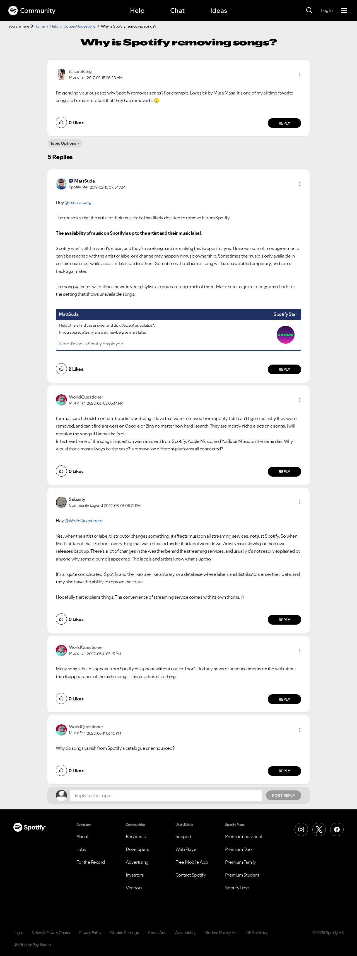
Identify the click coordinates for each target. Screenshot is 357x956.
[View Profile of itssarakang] (80, 71)
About (82, 836)
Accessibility (185, 932)
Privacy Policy (90, 932)
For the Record (90, 862)
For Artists (136, 836)
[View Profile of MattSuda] (84, 181)
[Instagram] (301, 829)
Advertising (137, 862)
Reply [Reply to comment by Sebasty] (285, 620)
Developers (137, 849)
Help (137, 10)
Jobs (81, 849)
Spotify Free (237, 888)
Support (183, 836)
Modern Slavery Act (220, 932)
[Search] (309, 10)
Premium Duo (238, 849)
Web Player (186, 849)
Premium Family (240, 862)
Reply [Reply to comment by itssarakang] (285, 123)
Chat (177, 10)
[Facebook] (337, 829)
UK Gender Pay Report (32, 944)
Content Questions (80, 26)
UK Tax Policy (257, 932)
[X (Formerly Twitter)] (319, 829)
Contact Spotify (190, 875)
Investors (135, 875)
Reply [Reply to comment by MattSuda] (285, 369)
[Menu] (344, 10)
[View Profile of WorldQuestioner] (86, 397)
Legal (18, 932)
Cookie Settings (124, 932)
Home (39, 26)
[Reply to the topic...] (166, 795)
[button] (300, 74)
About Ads (157, 932)
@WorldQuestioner (84, 521)
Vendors (134, 888)
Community (31, 10)
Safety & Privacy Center (51, 932)
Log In (326, 10)
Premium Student (242, 875)
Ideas (218, 10)
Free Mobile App (191, 862)
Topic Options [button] (63, 143)
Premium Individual (243, 836)
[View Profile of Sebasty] (77, 499)
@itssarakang (78, 202)
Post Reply (283, 795)
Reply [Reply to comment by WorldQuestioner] (285, 471)
